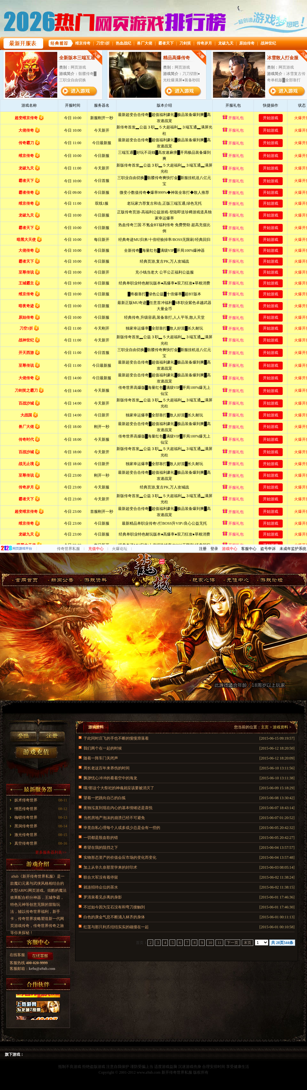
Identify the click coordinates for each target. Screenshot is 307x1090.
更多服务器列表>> (51, 852)
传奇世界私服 (68, 548)
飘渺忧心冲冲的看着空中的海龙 (110, 778)
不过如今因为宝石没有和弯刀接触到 (114, 907)
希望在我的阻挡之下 (100, 847)
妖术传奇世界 (25, 800)
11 (219, 942)
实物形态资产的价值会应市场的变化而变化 (119, 857)
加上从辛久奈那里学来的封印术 (110, 867)
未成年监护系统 (292, 548)
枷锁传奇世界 (25, 817)
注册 (203, 548)
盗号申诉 (268, 548)
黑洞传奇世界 (25, 826)
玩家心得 (202, 580)
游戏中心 (229, 548)
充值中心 (96, 548)
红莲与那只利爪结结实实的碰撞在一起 (116, 927)
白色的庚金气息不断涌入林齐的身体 (114, 917)
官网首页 (26, 580)
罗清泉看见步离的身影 (102, 897)
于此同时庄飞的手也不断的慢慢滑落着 (116, 738)
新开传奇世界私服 (176, 1072)
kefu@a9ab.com (42, 968)
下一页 (232, 942)
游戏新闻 (59, 580)
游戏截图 (236, 580)
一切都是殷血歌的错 (100, 837)
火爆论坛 (119, 548)
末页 (247, 942)
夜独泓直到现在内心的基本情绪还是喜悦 (118, 808)
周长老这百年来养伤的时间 (106, 768)
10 (210, 942)
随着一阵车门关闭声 (100, 758)
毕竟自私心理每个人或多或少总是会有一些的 (121, 827)
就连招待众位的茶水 (100, 887)
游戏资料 (93, 580)
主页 (265, 727)
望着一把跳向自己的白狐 (104, 798)
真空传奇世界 (25, 843)
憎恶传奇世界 (25, 809)
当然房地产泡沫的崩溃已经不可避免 (114, 817)
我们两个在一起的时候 (102, 748)
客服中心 (248, 548)
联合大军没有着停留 (100, 877)
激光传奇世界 (25, 834)
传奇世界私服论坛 (270, 580)
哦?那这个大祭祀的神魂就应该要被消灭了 (118, 788)
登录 (214, 548)
